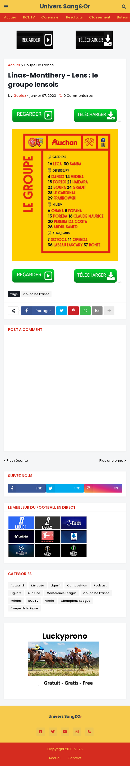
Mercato (37, 585)
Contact (74, 757)
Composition (77, 585)
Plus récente (17, 460)
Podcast (100, 585)
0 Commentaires (78, 95)
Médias (16, 601)
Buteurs (123, 17)
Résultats (74, 17)
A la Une (34, 593)
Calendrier (50, 17)
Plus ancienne (111, 460)
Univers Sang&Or (65, 6)
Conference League (62, 593)
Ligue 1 (56, 585)
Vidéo (49, 601)
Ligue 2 (16, 593)
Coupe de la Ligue (24, 608)
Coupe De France (39, 65)
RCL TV (29, 17)
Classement (99, 17)
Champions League (75, 601)
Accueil (10, 17)
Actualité (18, 585)
